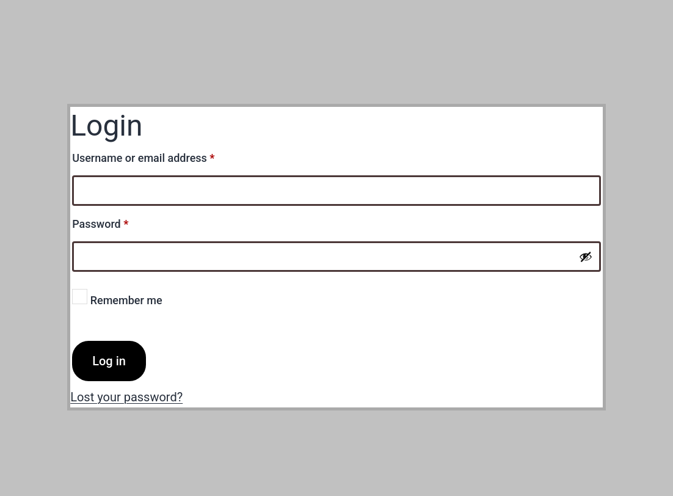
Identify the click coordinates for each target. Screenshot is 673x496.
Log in (109, 361)
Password (122, 221)
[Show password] (585, 256)
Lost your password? (126, 397)
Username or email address (165, 155)
